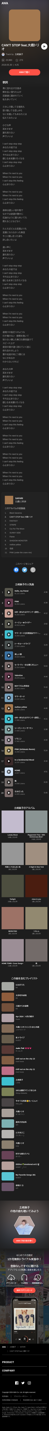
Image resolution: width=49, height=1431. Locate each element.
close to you (36, 899)
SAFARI (19, 498)
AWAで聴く (24, 72)
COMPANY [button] (8, 1370)
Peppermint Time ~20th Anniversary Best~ (36, 836)
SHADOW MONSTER (18, 541)
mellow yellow (15, 545)
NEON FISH (12, 931)
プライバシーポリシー (21, 1396)
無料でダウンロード (24, 1290)
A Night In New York (36, 867)
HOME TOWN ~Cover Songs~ (13, 963)
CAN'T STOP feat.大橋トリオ (19, 1351)
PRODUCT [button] (8, 1362)
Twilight (13, 899)
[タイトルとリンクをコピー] (33, 569)
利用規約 (5, 1396)
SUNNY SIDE (15, 533)
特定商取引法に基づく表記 (32, 1400)
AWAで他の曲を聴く (24, 1241)
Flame (12, 537)
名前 (11, 549)
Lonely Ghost (13, 835)
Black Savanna (16, 513)
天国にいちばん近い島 (12, 867)
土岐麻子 (19, 54)
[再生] (44, 46)
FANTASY (14, 521)
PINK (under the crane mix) (21, 552)
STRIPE (13, 525)
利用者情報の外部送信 (10, 1400)
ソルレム (36, 931)
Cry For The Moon (17, 529)
